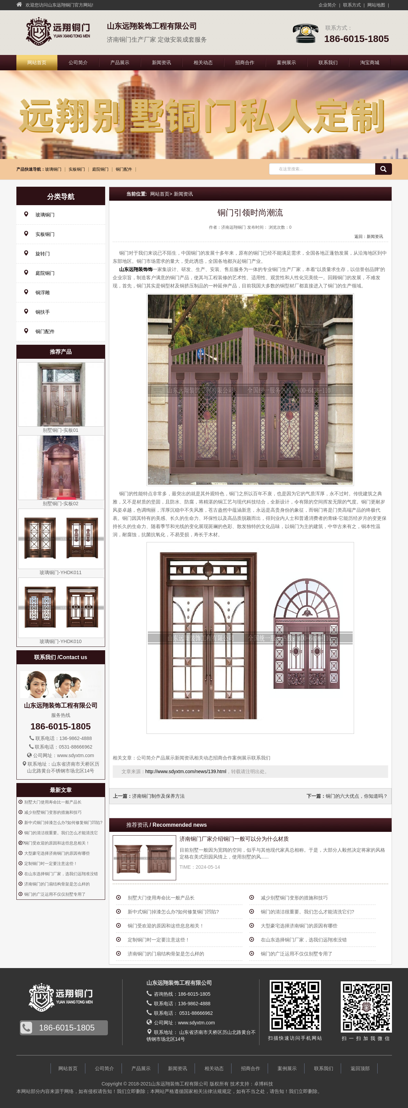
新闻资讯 (161, 62)
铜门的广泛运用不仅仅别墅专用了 (297, 953)
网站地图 (376, 5)
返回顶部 (360, 1068)
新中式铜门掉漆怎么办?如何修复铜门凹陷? (173, 911)
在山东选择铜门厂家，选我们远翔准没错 (304, 939)
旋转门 (36, 253)
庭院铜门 (100, 169)
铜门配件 (124, 169)
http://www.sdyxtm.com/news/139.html (185, 771)
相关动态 (203, 62)
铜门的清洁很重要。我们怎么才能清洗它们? (307, 911)
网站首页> (161, 194)
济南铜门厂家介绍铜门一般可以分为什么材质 (234, 839)
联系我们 (328, 62)
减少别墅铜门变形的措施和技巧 (294, 897)
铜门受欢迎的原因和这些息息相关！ (166, 925)
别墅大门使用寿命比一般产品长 (161, 897)
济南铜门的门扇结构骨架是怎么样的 (166, 953)
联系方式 (352, 5)
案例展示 (286, 62)
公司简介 (78, 62)
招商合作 (244, 62)
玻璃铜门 (53, 169)
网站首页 (36, 62)
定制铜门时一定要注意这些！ (159, 939)
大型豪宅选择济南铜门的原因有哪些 (299, 925)
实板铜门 (77, 169)
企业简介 (327, 5)
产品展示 (119, 62)
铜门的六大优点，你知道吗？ (357, 796)
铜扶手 (36, 312)
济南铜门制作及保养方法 (158, 796)
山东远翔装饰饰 (136, 269)
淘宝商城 (369, 62)
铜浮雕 (36, 292)
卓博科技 (263, 1083)
